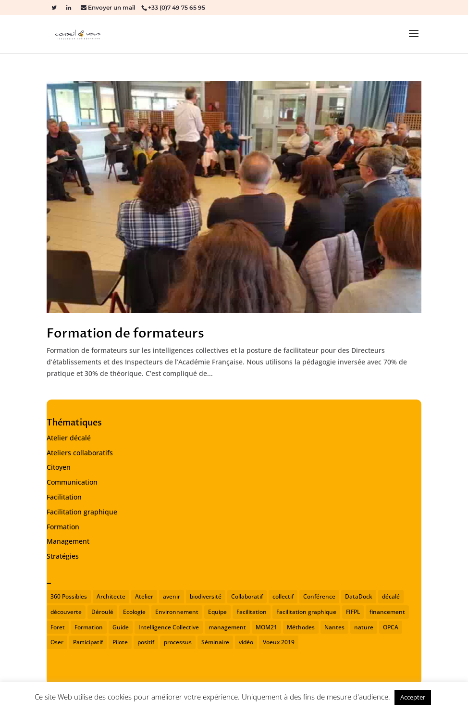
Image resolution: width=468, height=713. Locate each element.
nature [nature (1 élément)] (363, 627)
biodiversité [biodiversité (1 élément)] (206, 596)
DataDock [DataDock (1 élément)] (358, 596)
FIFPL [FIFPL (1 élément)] (353, 612)
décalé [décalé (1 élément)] (391, 596)
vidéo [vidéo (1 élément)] (246, 642)
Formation (63, 526)
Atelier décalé (69, 437)
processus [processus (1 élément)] (178, 642)
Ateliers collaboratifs (80, 452)
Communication (72, 482)
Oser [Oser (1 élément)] (56, 642)
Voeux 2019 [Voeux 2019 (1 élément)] (279, 642)
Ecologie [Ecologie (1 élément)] (134, 612)
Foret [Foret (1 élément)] (57, 627)
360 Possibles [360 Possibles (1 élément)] (68, 596)
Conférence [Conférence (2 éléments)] (319, 596)
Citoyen (59, 467)
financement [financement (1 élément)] (387, 612)
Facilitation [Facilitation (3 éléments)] (251, 612)
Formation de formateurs (125, 333)
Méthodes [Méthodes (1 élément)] (301, 627)
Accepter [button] (412, 697)
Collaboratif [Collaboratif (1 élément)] (247, 596)
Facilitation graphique (82, 511)
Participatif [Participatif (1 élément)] (88, 642)
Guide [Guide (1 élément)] (120, 627)
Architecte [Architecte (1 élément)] (111, 596)
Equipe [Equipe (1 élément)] (217, 612)
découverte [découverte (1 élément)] (66, 612)
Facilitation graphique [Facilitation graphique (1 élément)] (306, 612)
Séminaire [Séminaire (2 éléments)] (215, 642)
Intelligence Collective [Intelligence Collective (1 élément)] (168, 627)
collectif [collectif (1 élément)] (283, 596)
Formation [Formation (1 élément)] (88, 627)
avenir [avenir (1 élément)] (171, 596)
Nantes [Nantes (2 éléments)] (334, 627)
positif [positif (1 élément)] (145, 642)
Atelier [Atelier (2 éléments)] (144, 596)
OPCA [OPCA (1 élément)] (390, 627)
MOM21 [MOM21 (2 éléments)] (266, 627)
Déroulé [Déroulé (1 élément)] (102, 612)
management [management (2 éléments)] (227, 627)
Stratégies (63, 556)
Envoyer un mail (110, 7)
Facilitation (64, 496)
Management (68, 541)
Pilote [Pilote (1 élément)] (120, 642)
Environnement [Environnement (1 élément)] (176, 612)
